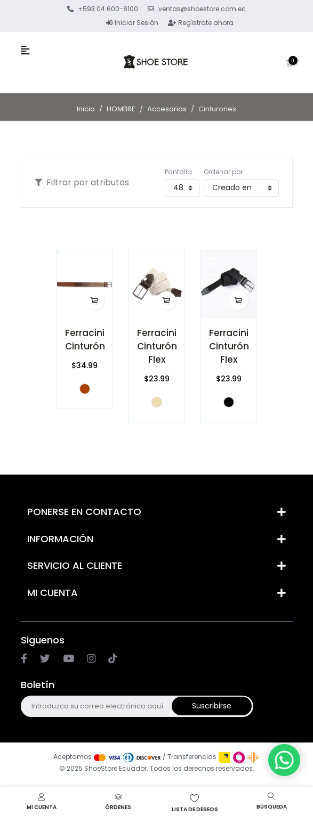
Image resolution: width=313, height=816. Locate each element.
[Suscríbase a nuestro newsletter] (96, 706)
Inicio (86, 109)
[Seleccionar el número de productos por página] (182, 188)
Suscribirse (211, 705)
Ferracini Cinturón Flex (157, 346)
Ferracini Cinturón (85, 340)
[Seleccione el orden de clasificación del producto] (241, 188)
